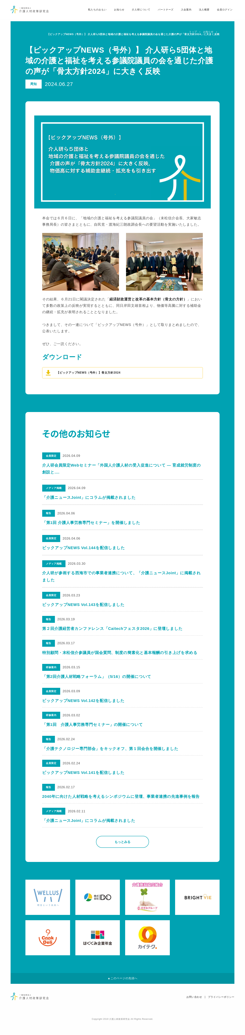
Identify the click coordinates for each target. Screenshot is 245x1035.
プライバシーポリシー (221, 1009)
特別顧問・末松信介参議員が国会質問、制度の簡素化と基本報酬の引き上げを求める (120, 655)
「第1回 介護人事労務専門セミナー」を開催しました (91, 522)
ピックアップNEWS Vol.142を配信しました (83, 706)
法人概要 (202, 10)
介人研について (139, 10)
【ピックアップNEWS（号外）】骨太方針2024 (88, 372)
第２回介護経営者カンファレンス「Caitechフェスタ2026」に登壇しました (112, 630)
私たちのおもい (95, 10)
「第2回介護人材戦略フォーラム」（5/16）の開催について (97, 681)
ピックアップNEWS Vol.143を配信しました (83, 605)
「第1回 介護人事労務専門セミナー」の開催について (92, 731)
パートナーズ (164, 10)
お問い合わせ (194, 1009)
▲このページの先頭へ (122, 990)
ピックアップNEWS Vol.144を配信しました (83, 548)
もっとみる (122, 854)
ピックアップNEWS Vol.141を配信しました (83, 781)
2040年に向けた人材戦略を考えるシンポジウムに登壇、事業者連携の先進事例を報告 (121, 807)
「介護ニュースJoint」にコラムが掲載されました (89, 497)
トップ (193, 31)
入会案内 (184, 10)
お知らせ (117, 10)
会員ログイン (223, 10)
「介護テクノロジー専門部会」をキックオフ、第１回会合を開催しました (110, 756)
